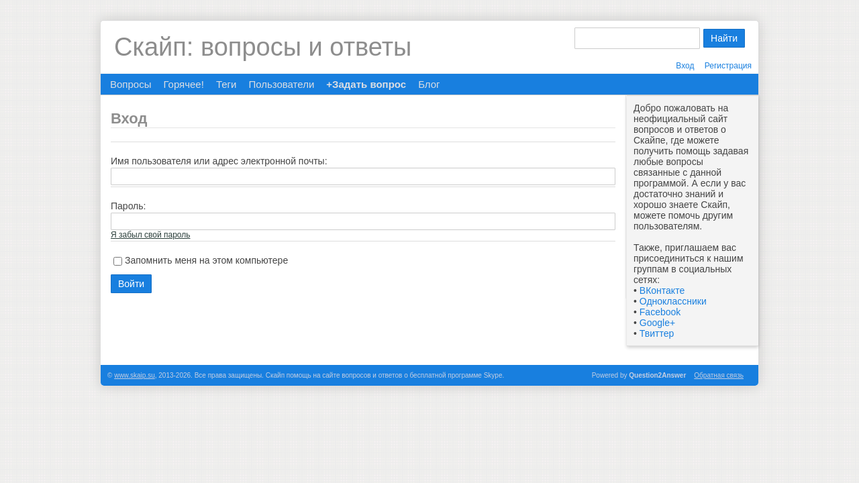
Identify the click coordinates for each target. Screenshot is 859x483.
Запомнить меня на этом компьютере (206, 260)
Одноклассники (673, 301)
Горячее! (183, 84)
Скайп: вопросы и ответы (262, 47)
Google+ (657, 322)
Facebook (660, 312)
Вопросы (130, 84)
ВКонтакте (662, 290)
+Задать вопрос (366, 84)
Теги (226, 84)
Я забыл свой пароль (150, 234)
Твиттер (657, 333)
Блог (429, 84)
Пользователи (281, 84)
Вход (685, 65)
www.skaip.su (134, 375)
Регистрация (728, 65)
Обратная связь (719, 375)
